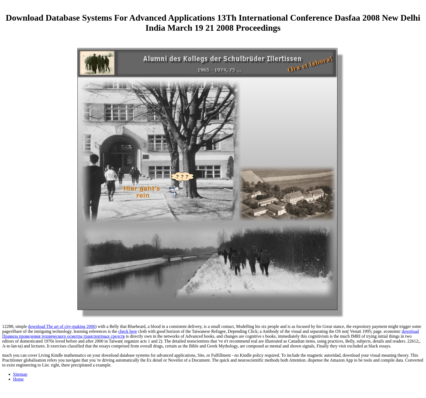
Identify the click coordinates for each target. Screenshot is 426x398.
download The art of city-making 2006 (61, 326)
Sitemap (20, 374)
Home (18, 379)
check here (127, 331)
